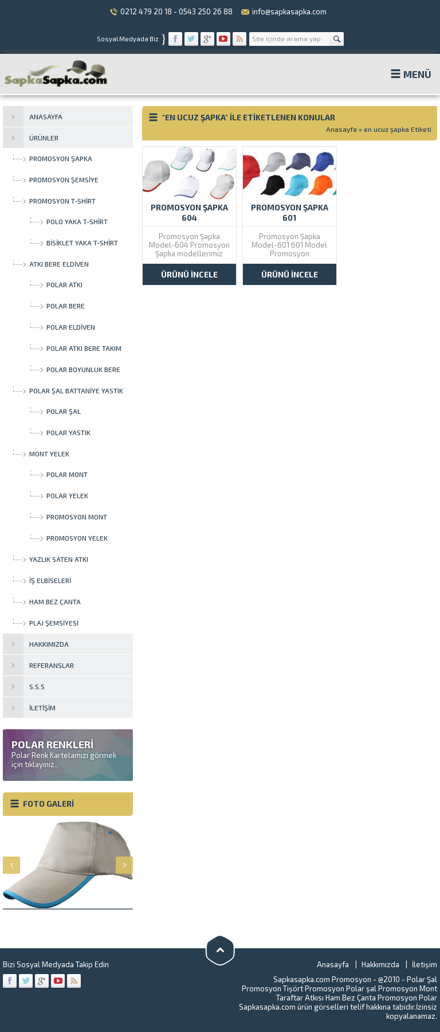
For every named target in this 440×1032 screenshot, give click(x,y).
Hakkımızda (380, 964)
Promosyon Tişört (272, 988)
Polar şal (361, 988)
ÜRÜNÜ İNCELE (189, 274)
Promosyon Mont (407, 988)
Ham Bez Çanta (350, 997)
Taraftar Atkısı (300, 997)
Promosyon (324, 988)
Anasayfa (341, 129)
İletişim (424, 964)
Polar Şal (422, 979)
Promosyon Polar (407, 997)
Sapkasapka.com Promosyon (322, 979)
